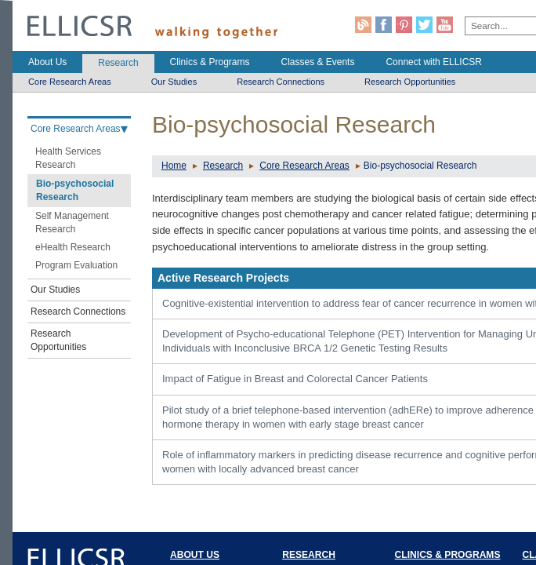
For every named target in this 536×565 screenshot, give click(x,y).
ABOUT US (194, 554)
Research (223, 165)
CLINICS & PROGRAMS (448, 554)
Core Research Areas (304, 165)
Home (174, 165)
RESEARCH (308, 554)
